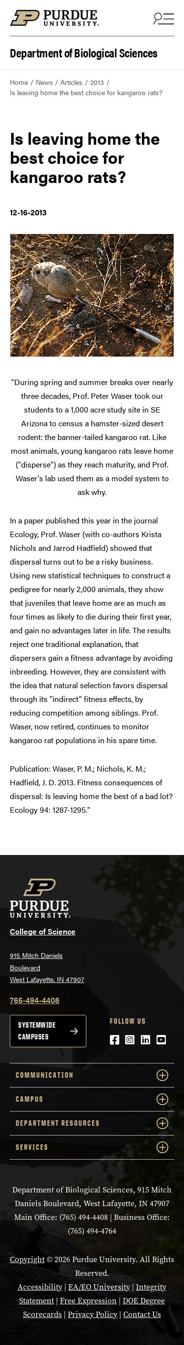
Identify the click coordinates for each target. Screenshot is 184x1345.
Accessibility (40, 1287)
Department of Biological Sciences (84, 52)
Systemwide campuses (36, 1030)
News (44, 82)
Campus (92, 1099)
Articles (71, 82)
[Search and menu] (162, 18)
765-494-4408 (34, 1000)
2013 (97, 82)
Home (19, 82)
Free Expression (88, 1300)
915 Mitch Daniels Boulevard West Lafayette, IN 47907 (47, 967)
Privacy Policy (92, 1314)
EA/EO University (99, 1287)
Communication (92, 1075)
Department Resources (92, 1123)
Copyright (27, 1259)
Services (92, 1147)
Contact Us (142, 1314)
